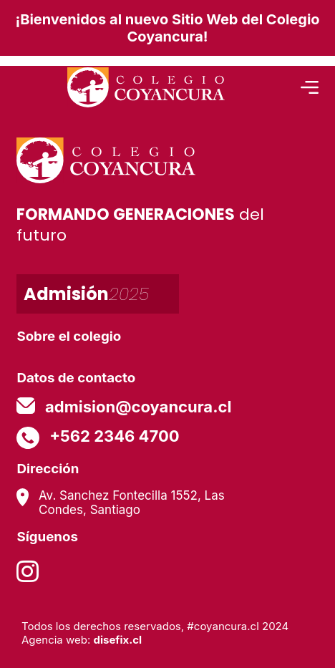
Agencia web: (81, 640)
